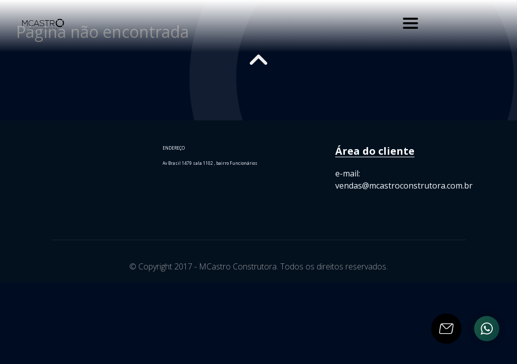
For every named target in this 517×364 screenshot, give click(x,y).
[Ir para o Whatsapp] (486, 328)
